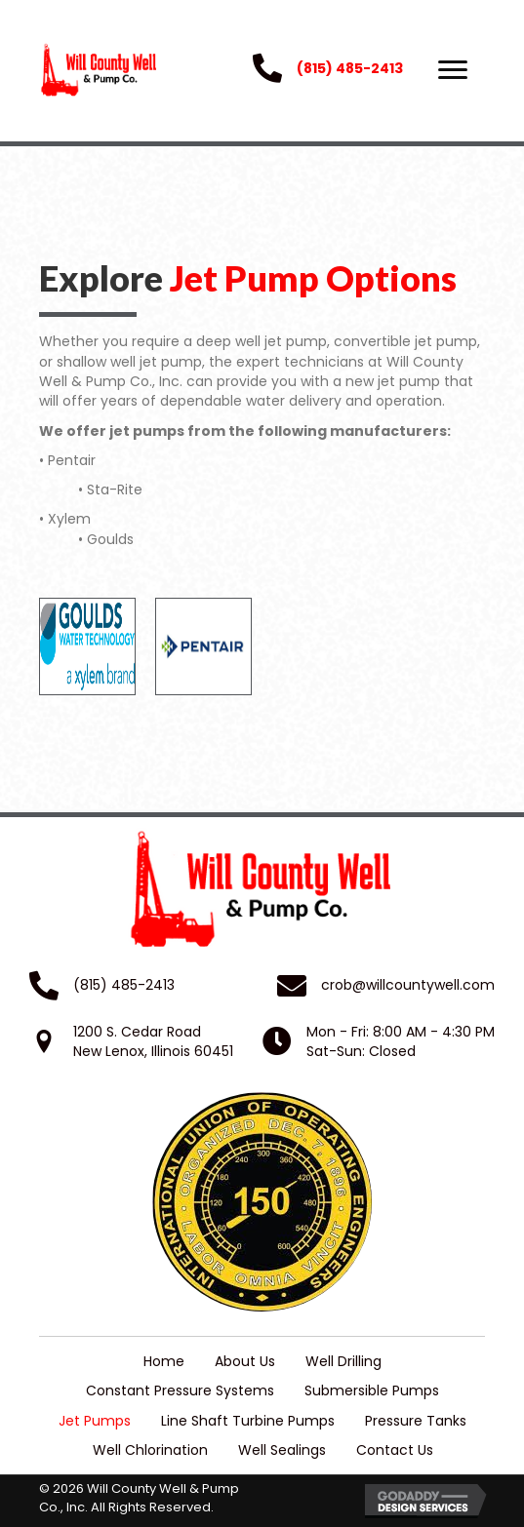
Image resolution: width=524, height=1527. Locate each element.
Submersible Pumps (371, 1390)
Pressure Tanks (415, 1420)
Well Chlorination (150, 1450)
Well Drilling (343, 1361)
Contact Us (394, 1450)
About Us (245, 1361)
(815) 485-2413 (350, 68)
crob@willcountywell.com (408, 985)
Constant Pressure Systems (180, 1390)
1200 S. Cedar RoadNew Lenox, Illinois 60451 (153, 1041)
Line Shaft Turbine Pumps (248, 1420)
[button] (452, 70)
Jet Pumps (95, 1420)
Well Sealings (282, 1450)
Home (163, 1361)
